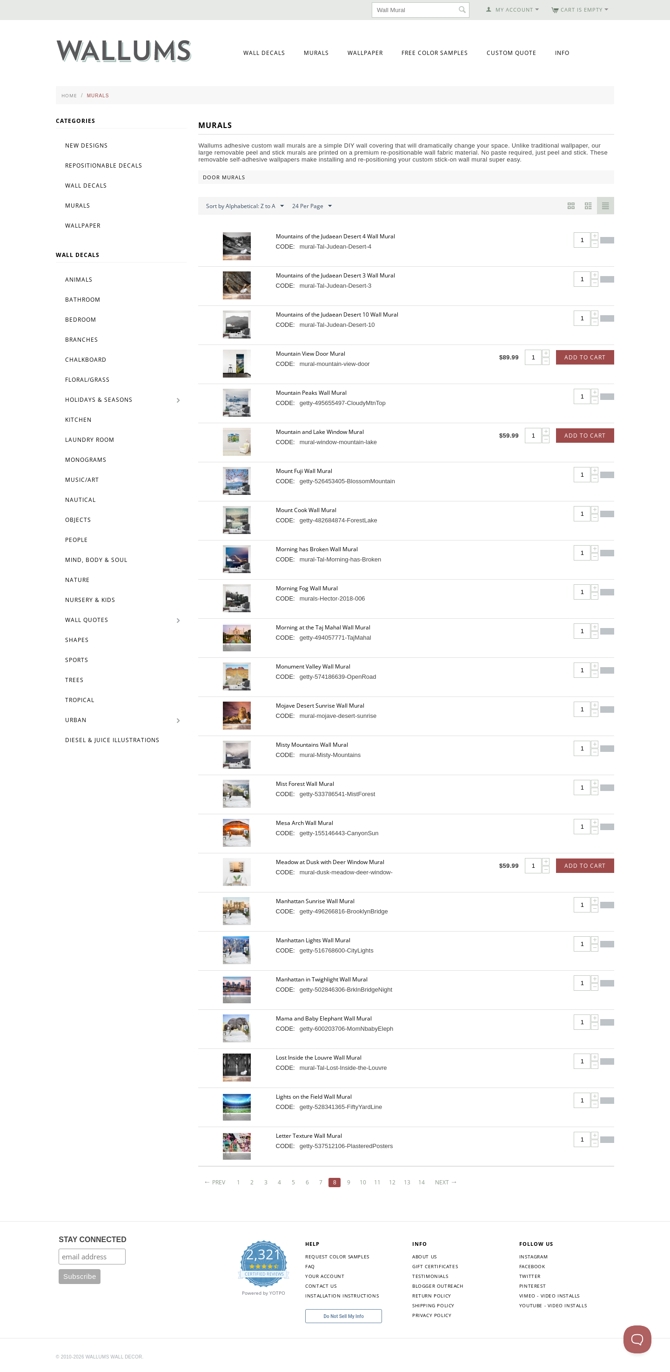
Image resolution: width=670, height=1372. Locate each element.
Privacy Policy (431, 1315)
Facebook (532, 1266)
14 (421, 1182)
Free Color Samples (435, 53)
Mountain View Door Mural (310, 354)
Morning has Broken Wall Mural (317, 549)
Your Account (324, 1276)
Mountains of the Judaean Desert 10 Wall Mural (337, 314)
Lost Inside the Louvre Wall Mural (319, 1057)
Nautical (80, 500)
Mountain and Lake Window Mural (320, 432)
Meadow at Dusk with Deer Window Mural (330, 862)
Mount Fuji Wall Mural (304, 471)
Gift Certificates (435, 1266)
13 (407, 1182)
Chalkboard (86, 360)
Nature (77, 580)
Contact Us (320, 1286)
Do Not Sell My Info (344, 1316)
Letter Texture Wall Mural (309, 1136)
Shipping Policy (433, 1305)
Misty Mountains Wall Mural (312, 745)
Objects (78, 520)
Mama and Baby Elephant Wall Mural (324, 1018)
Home (69, 95)
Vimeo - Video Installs (549, 1295)
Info (562, 53)
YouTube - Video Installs (553, 1305)
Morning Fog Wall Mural (307, 588)
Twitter (530, 1276)
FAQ (310, 1266)
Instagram (533, 1256)
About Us (424, 1256)
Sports (76, 660)
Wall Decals (264, 53)
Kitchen (78, 420)
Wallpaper (365, 53)
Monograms (86, 460)
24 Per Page (312, 206)
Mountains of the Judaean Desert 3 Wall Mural (335, 275)
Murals (316, 53)
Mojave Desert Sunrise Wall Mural (320, 706)
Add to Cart (585, 357)
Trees (74, 680)
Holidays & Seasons (99, 400)
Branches (81, 340)
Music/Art (82, 480)
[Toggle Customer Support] (637, 1339)
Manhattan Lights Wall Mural (313, 940)
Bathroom (82, 300)
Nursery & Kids (90, 600)
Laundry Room (89, 440)
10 (363, 1182)
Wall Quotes (86, 620)
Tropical (79, 700)
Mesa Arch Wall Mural (304, 823)
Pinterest (532, 1286)
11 (377, 1182)
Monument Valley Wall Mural (313, 666)
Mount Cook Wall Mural (306, 510)
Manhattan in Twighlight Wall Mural (322, 979)
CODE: (285, 246)
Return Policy (431, 1295)
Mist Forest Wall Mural (305, 784)
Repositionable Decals (103, 165)
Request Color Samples (337, 1256)
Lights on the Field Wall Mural (314, 1097)
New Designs (86, 145)
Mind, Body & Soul (96, 560)
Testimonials (430, 1276)
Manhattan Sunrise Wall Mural (315, 901)
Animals (79, 280)
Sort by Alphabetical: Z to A (245, 206)
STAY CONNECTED (93, 1240)
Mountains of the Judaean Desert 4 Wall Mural (335, 236)
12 (392, 1182)
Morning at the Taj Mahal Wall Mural (323, 627)
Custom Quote (511, 53)
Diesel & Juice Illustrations (112, 740)
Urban (76, 720)
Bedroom (80, 320)
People (76, 540)
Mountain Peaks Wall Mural (311, 393)
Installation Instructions (342, 1295)
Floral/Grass (87, 380)
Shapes (77, 640)
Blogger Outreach (437, 1286)
